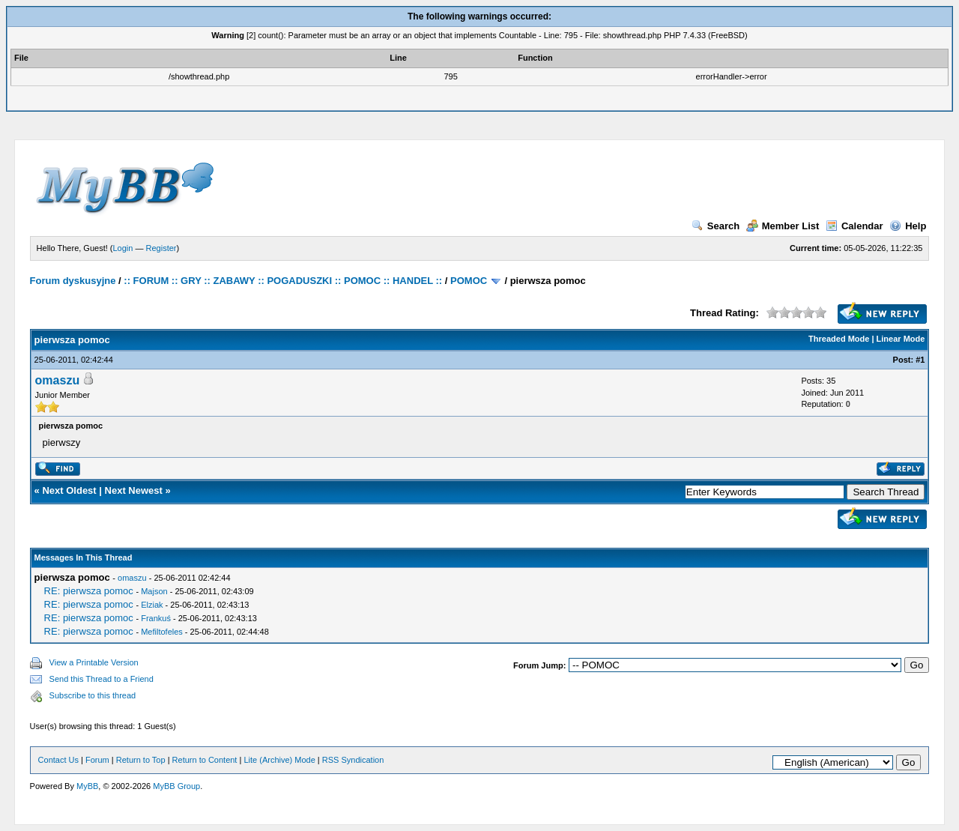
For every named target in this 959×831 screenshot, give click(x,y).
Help (907, 226)
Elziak (152, 604)
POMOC (468, 280)
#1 (920, 359)
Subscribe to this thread (92, 695)
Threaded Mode (838, 338)
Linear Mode (901, 338)
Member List (783, 226)
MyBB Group (176, 786)
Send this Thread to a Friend (101, 678)
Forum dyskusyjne (73, 280)
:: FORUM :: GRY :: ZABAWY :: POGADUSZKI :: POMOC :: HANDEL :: (283, 280)
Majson (154, 591)
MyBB (87, 786)
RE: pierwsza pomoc (88, 590)
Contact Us (58, 759)
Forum (97, 759)
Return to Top (141, 759)
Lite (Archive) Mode (279, 759)
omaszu (57, 380)
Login (123, 248)
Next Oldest (69, 490)
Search (715, 226)
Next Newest (134, 490)
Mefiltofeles (162, 631)
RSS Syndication (353, 759)
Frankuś (156, 618)
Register (161, 248)
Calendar (854, 226)
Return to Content (205, 759)
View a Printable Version (94, 662)
